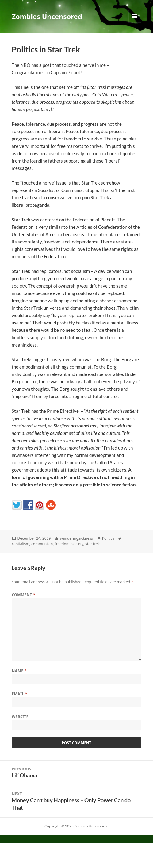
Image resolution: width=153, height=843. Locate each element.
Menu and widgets (135, 22)
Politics (108, 538)
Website (20, 716)
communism (42, 543)
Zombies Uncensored (47, 16)
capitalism (20, 543)
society (77, 543)
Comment (23, 594)
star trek (92, 543)
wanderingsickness (76, 538)
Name (19, 670)
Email (19, 693)
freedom (62, 543)
